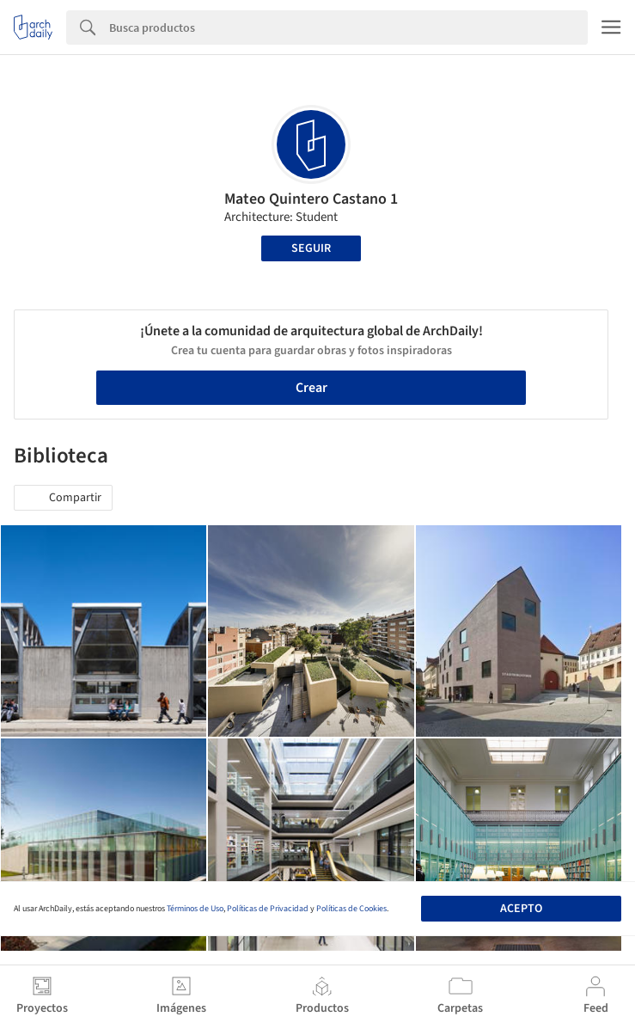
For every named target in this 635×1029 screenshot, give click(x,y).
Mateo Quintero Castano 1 (311, 199)
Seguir (311, 248)
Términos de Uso (195, 909)
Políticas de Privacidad (267, 909)
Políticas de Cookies (351, 909)
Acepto (521, 908)
